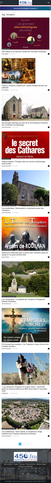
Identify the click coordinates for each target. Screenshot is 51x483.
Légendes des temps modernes (8, 205)
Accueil (3, 12)
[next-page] (30, 444)
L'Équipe (16, 464)
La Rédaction (5, 393)
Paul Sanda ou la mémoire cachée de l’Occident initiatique (24, 52)
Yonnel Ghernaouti (6, 127)
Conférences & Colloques (7, 250)
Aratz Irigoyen (5, 53)
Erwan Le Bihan (5, 257)
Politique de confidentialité (25, 466)
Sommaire (22, 464)
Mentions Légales (41, 464)
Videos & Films (5, 384)
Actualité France (5, 120)
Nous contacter (8, 464)
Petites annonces (31, 464)
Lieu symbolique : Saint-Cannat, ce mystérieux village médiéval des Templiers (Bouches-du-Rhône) (22, 433)
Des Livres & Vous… (6, 48)
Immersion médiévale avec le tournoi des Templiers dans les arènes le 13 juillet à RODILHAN (25, 254)
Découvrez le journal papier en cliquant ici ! (25, 8)
